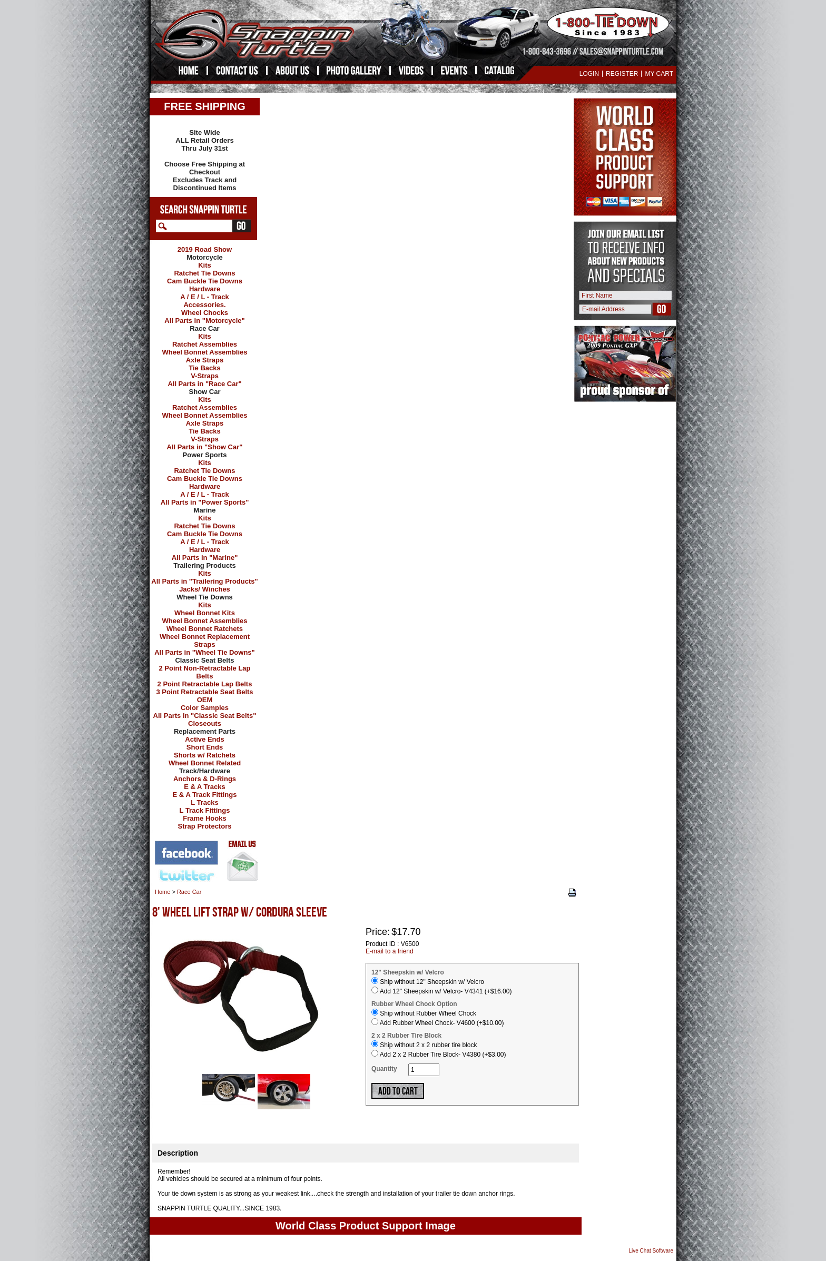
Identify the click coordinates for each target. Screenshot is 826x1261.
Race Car (189, 892)
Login (589, 73)
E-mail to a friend (390, 951)
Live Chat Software (651, 1251)
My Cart (659, 73)
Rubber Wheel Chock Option (414, 1004)
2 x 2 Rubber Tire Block (406, 1035)
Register (622, 73)
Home (162, 892)
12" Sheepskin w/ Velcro (407, 972)
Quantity (384, 1068)
